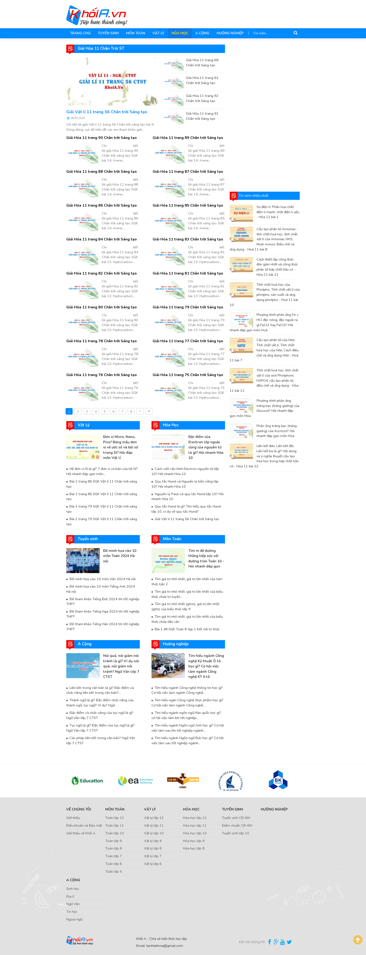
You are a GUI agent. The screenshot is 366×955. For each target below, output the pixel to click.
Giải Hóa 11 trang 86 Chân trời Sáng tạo (100, 205)
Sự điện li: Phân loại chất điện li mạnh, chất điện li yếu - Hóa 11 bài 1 (278, 211)
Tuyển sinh (107, 33)
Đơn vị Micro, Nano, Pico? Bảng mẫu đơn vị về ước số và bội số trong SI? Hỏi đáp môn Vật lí (120, 447)
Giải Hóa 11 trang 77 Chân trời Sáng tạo (187, 341)
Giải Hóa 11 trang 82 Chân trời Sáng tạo (100, 273)
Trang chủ (80, 33)
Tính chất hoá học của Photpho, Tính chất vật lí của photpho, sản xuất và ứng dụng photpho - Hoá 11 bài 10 (265, 294)
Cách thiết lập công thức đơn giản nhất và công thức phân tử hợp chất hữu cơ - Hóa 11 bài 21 (277, 267)
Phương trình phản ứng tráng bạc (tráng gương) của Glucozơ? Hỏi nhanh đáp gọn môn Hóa (264, 408)
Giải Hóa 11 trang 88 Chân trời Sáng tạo (100, 171)
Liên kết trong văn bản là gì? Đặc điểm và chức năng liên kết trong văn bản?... (99, 689)
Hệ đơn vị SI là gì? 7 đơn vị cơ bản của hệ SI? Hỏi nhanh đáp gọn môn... (101, 471)
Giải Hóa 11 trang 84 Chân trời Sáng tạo (100, 239)
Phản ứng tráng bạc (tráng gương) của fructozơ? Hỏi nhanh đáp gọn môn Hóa (277, 430)
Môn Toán (134, 33)
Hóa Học (178, 33)
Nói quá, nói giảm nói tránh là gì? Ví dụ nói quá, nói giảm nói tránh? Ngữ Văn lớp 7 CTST (121, 665)
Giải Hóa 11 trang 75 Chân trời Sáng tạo (187, 374)
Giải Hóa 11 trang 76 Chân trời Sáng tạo (100, 374)
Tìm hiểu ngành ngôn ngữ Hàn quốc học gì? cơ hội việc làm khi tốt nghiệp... (186, 714)
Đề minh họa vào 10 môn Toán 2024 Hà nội (119, 555)
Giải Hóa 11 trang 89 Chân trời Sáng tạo (187, 137)
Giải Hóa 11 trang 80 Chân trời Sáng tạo (100, 307)
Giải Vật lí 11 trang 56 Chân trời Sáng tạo (106, 112)
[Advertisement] (265, 115)
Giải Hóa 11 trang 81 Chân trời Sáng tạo (187, 273)
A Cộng (200, 33)
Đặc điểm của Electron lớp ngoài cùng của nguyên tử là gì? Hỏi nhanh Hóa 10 (205, 447)
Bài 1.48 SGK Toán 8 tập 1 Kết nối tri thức (186, 628)
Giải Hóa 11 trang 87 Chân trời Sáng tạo (187, 171)
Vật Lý (157, 33)
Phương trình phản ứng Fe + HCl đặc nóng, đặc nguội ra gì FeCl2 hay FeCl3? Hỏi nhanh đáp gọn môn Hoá (264, 322)
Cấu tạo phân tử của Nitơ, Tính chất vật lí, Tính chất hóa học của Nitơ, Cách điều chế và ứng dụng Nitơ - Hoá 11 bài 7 (264, 350)
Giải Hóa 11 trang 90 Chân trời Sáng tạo (100, 137)
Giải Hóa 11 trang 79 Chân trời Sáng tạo (187, 307)
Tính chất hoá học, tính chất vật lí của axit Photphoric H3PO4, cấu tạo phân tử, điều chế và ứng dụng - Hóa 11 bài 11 (264, 380)
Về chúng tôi (78, 808)
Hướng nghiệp (227, 33)
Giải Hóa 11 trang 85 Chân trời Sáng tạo (187, 205)
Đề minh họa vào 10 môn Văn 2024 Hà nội (102, 578)
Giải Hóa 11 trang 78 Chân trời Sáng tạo (100, 341)
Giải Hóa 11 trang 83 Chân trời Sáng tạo (187, 239)
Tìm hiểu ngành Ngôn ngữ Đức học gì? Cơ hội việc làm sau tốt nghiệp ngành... (187, 739)
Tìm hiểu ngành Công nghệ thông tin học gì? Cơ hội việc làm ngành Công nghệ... (186, 689)
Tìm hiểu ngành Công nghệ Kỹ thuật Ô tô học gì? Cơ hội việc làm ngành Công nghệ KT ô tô (206, 665)
